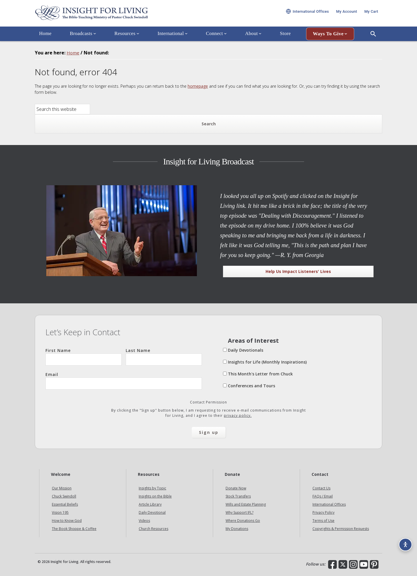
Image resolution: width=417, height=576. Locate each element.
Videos (144, 520)
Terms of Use (323, 520)
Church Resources (153, 528)
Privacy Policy (323, 512)
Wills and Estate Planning (246, 504)
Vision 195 (60, 512)
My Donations (237, 528)
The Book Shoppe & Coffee (74, 528)
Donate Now (236, 488)
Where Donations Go (243, 520)
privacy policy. (238, 415)
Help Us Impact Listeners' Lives (298, 271)
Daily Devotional (152, 512)
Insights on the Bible (155, 496)
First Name (83, 357)
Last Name (164, 357)
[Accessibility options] (404, 543)
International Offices (329, 504)
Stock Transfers (238, 496)
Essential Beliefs (65, 504)
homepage (198, 86)
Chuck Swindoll (64, 496)
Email (123, 381)
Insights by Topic (152, 488)
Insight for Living (104, 15)
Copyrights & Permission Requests (340, 528)
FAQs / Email (322, 496)
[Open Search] (373, 38)
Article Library (150, 504)
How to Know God (67, 520)
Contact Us (321, 488)
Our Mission (62, 488)
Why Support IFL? (239, 512)
